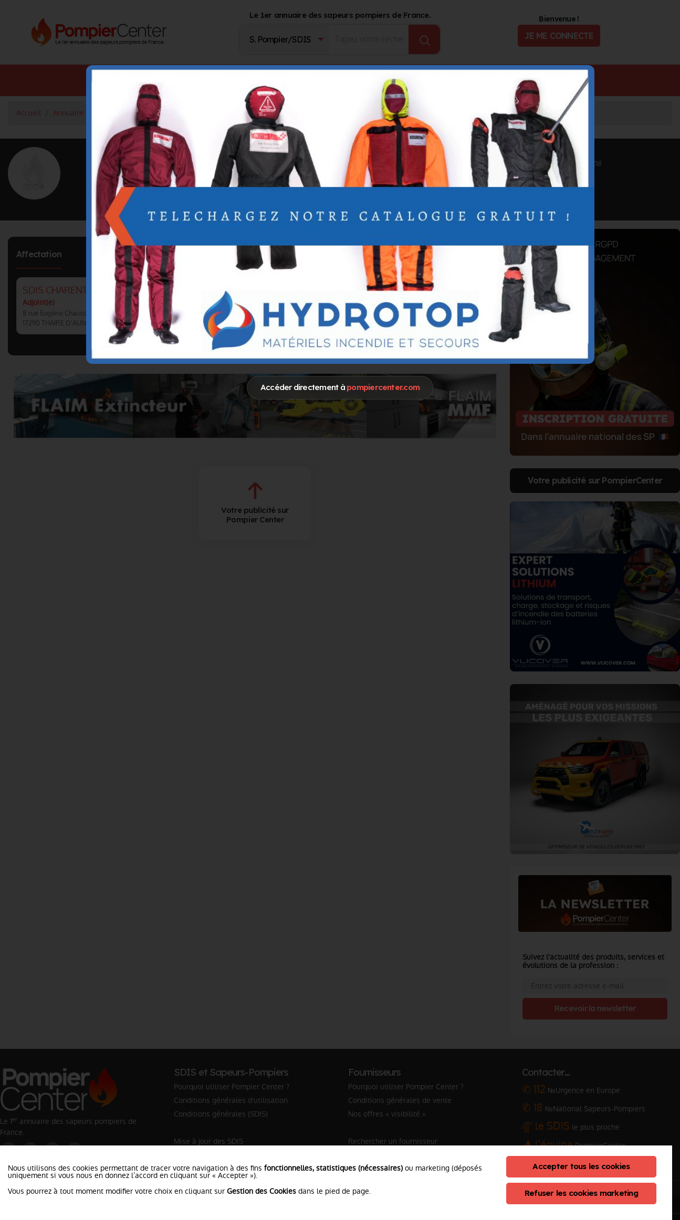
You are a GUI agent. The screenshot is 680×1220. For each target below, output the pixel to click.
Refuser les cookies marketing (581, 1193)
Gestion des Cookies (261, 1191)
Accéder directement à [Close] (340, 387)
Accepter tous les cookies (581, 1166)
